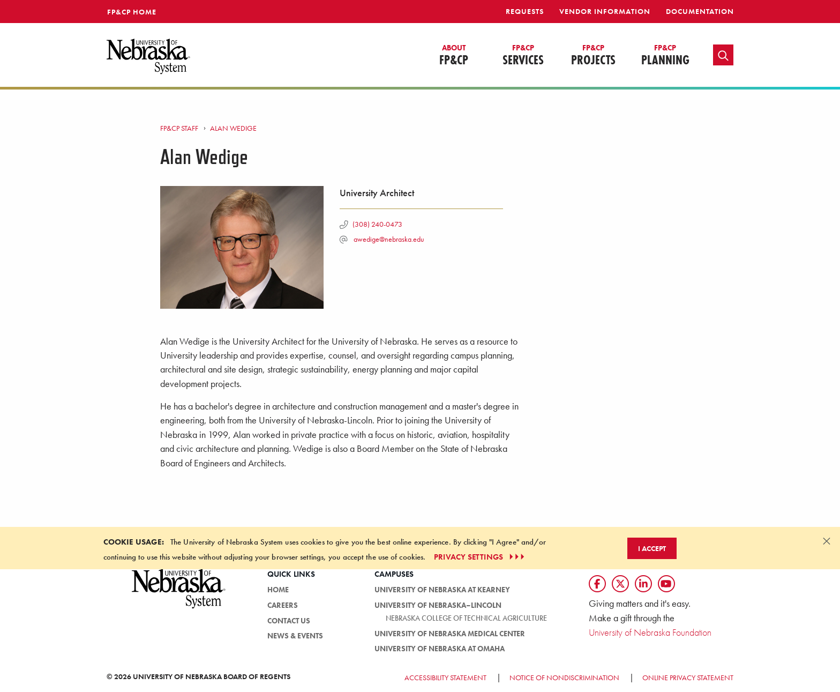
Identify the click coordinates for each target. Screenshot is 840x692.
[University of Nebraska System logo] (179, 595)
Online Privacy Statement (687, 677)
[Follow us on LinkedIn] (643, 583)
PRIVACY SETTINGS (480, 557)
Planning (665, 56)
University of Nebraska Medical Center (449, 633)
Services (523, 56)
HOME (278, 589)
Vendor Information (604, 11)
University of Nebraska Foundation (650, 632)
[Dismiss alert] (826, 540)
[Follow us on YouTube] (666, 583)
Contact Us (288, 621)
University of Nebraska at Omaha (439, 648)
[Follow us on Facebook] (597, 583)
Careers (282, 605)
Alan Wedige (233, 128)
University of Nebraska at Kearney (442, 589)
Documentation (700, 11)
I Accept (652, 548)
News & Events (295, 636)
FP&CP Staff (179, 128)
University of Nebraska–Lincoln (437, 605)
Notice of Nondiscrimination (564, 677)
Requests (525, 11)
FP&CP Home (131, 12)
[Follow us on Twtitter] (620, 583)
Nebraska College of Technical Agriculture (466, 618)
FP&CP (453, 56)
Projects (593, 56)
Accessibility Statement (445, 677)
